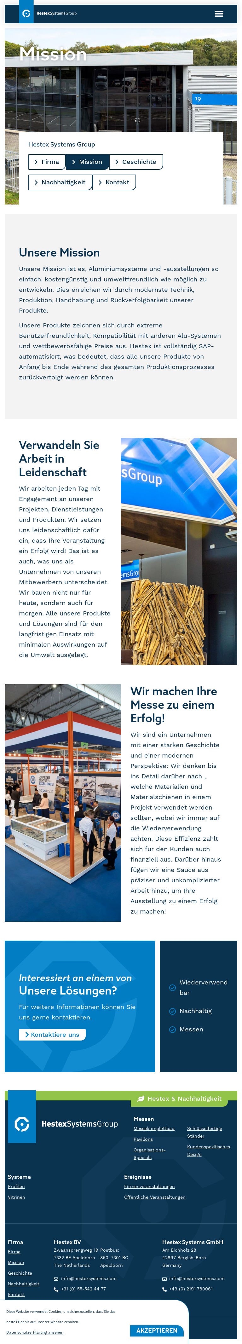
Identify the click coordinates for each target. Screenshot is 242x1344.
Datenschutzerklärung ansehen (34, 1333)
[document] (121, 672)
